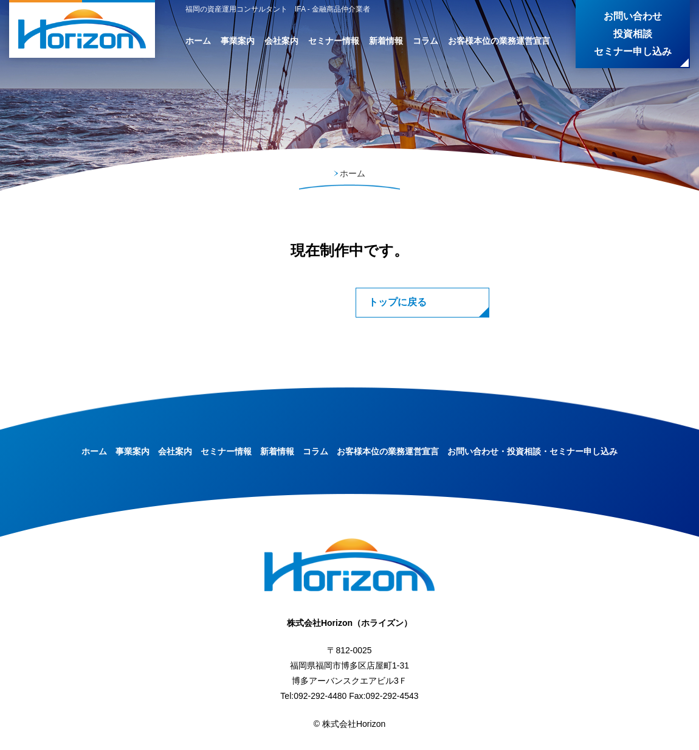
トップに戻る (397, 302)
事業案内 (238, 41)
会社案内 (281, 41)
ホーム (198, 41)
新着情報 (386, 41)
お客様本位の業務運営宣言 (499, 41)
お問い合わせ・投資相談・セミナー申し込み (532, 451)
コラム (425, 41)
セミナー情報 (333, 41)
